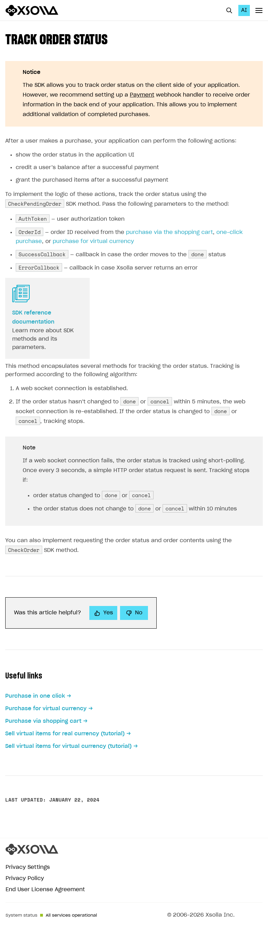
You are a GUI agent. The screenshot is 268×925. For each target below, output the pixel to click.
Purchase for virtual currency (46, 708)
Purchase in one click (35, 696)
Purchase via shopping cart (43, 721)
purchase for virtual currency (93, 241)
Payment (142, 95)
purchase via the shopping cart (169, 232)
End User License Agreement (45, 889)
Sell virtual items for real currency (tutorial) (65, 733)
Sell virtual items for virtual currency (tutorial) (68, 746)
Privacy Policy (25, 878)
